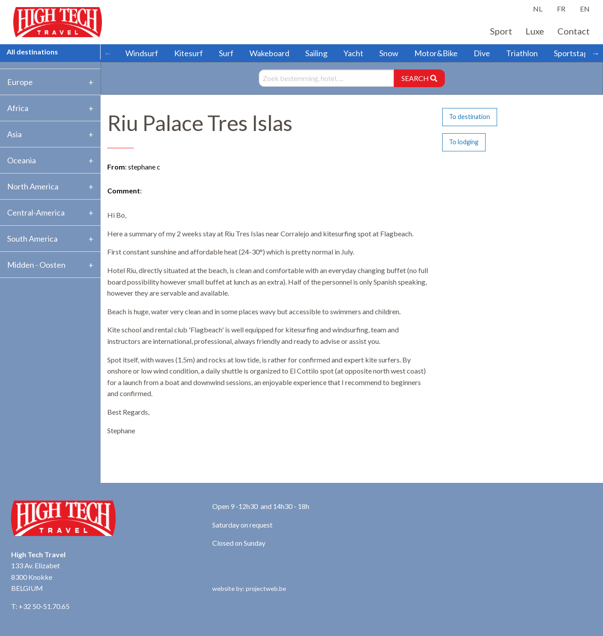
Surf (226, 53)
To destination (469, 116)
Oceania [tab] (21, 160)
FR (561, 8)
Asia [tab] (14, 134)
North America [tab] (32, 186)
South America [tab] (32, 238)
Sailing (316, 53)
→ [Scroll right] (595, 53)
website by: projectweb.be (249, 588)
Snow (388, 53)
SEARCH (419, 78)
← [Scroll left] (108, 53)
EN (585, 8)
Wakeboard (269, 53)
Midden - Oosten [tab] (36, 265)
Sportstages (575, 53)
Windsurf (141, 53)
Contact (573, 31)
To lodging (464, 142)
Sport (501, 31)
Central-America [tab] (36, 212)
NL (537, 8)
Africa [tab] (17, 108)
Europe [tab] (20, 82)
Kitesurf (188, 53)
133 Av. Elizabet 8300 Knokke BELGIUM (35, 576)
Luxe (534, 31)
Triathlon (522, 53)
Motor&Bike (436, 53)
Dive (482, 53)
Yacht (353, 53)
